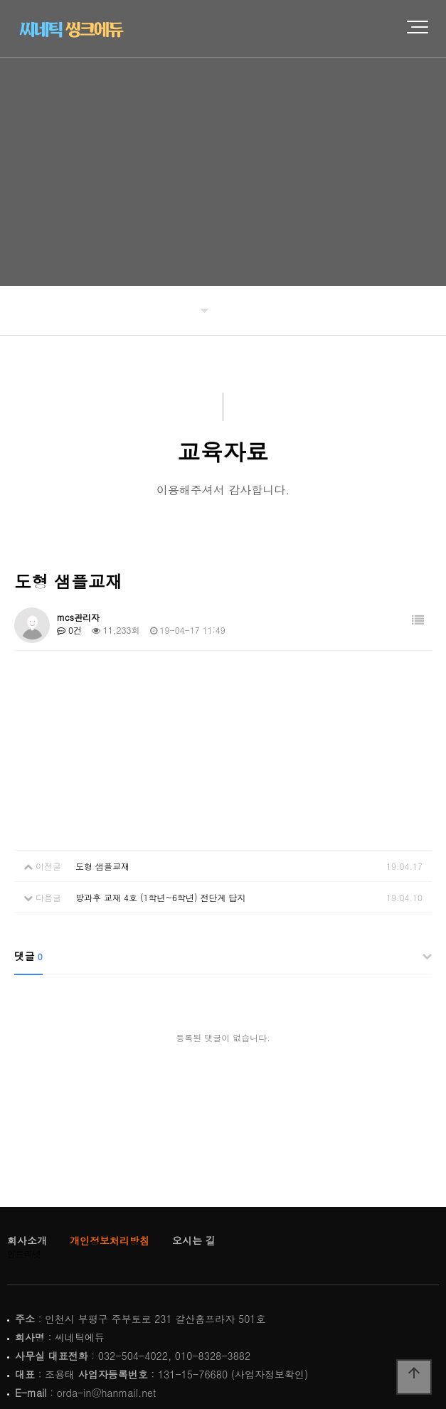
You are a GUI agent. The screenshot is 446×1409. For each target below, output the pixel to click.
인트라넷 (24, 1254)
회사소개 (27, 1240)
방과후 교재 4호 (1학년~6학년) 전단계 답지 (160, 897)
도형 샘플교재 (102, 866)
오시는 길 (194, 1240)
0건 (69, 630)
